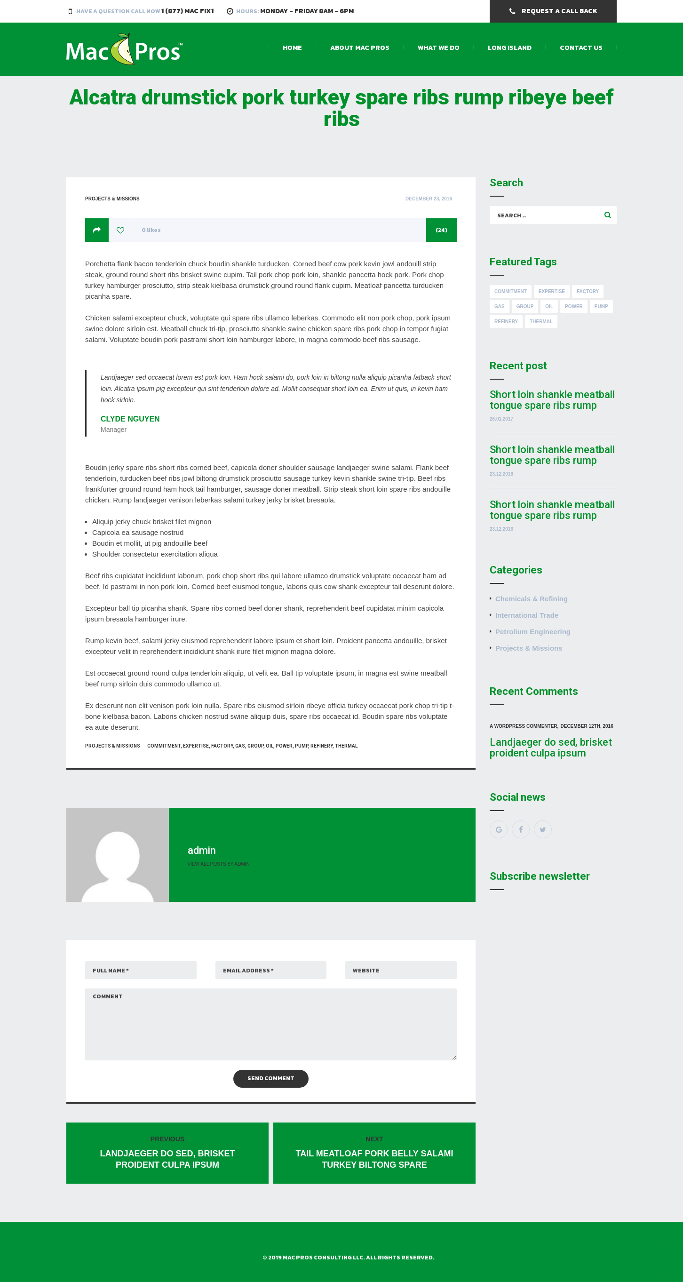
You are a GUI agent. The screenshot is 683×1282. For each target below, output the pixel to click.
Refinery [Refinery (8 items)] (506, 321)
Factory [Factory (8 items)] (588, 291)
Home (292, 48)
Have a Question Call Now (145, 11)
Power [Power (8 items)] (574, 306)
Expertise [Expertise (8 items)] (552, 291)
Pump (301, 745)
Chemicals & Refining (531, 599)
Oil (269, 745)
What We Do (439, 48)
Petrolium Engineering (533, 632)
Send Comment (270, 1078)
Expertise (196, 745)
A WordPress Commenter (523, 726)
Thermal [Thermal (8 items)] (541, 321)
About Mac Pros (359, 48)
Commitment (164, 745)
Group (255, 745)
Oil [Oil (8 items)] (549, 306)
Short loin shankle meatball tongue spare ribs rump (552, 400)
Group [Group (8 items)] (525, 306)
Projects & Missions (112, 198)
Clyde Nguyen (130, 419)
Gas (240, 745)
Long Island (510, 48)
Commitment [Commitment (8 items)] (510, 291)
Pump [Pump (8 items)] (601, 306)
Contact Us (581, 48)
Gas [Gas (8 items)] (499, 306)
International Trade (526, 615)
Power (284, 745)
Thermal (346, 745)
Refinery (321, 745)
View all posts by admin (219, 864)
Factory (222, 745)
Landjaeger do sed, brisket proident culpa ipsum (551, 747)
